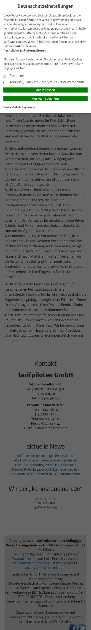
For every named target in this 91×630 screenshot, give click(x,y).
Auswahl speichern (45, 98)
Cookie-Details (12, 107)
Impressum (28, 107)
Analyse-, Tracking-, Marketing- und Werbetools (43, 82)
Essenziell (13, 76)
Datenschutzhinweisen (19, 46)
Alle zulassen (45, 90)
